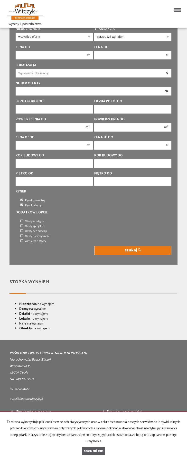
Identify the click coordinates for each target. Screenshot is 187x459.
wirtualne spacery (33, 241)
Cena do (101, 47)
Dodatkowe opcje (32, 212)
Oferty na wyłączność (34, 236)
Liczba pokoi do (108, 101)
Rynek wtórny (30, 205)
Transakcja (104, 29)
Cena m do (103, 137)
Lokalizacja (26, 65)
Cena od (23, 47)
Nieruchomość (28, 29)
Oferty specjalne (32, 226)
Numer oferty (28, 83)
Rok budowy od (30, 155)
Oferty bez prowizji (33, 231)
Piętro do (103, 173)
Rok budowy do (108, 155)
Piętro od (24, 173)
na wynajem (37, 304)
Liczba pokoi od (30, 101)
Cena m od (25, 137)
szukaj (133, 250)
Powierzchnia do (109, 119)
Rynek (21, 191)
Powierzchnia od (31, 119)
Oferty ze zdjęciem (33, 221)
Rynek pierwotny (32, 200)
